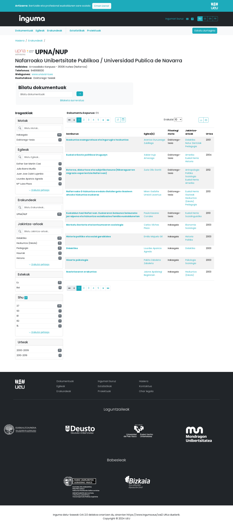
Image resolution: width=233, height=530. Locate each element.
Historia (189, 161)
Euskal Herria (192, 158)
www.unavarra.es (42, 74)
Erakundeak (54, 30)
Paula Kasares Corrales (151, 214)
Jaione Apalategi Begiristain (153, 273)
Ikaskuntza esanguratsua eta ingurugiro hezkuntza (97, 139)
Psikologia (190, 260)
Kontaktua (145, 386)
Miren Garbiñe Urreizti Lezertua (152, 193)
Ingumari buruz (174, 19)
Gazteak (189, 194)
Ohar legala (146, 391)
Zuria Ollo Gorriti (152, 169)
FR (215, 18)
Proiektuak (94, 30)
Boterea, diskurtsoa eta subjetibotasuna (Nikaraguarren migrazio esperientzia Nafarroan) (100, 171)
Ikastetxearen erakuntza (81, 271)
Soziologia (190, 176)
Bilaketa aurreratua (72, 100)
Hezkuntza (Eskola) (191, 199)
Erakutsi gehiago (39, 190)
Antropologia (192, 169)
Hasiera (19, 40)
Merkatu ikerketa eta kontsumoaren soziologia (94, 224)
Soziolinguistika (193, 216)
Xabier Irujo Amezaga (150, 156)
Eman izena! (101, 6)
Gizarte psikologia (77, 260)
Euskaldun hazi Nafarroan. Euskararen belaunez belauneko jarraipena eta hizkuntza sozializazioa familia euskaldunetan (103, 214)
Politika (189, 173)
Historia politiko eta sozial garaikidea (88, 236)
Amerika (189, 154)
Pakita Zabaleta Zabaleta (152, 261)
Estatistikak (77, 30)
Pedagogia (191, 146)
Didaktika (190, 139)
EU (200, 18)
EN (210, 18)
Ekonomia (190, 224)
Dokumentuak (24, 30)
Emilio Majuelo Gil (153, 236)
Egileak (40, 30)
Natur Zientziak (193, 143)
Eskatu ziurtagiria (204, 30)
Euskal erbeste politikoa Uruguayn (86, 154)
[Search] (45, 94)
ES (205, 18)
